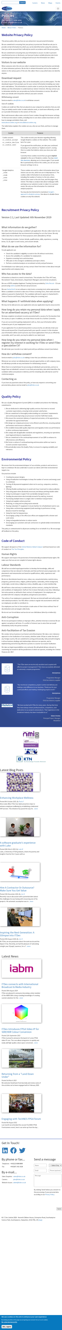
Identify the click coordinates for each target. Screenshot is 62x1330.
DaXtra (13, 286)
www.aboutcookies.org (9, 122)
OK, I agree (6, 1327)
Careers (35, 3)
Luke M (20, 849)
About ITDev (12, 28)
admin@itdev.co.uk (19, 1183)
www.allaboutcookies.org (27, 122)
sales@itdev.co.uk (15, 22)
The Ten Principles (17, 549)
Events (58, 3)
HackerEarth (11, 289)
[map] (40, 1220)
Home (4, 28)
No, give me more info (9, 1322)
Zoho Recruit (49, 283)
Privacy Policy (49, 1194)
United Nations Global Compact (32, 547)
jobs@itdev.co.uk (18, 358)
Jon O (23, 894)
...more (35, 809)
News (43, 3)
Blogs (50, 3)
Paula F (21, 802)
